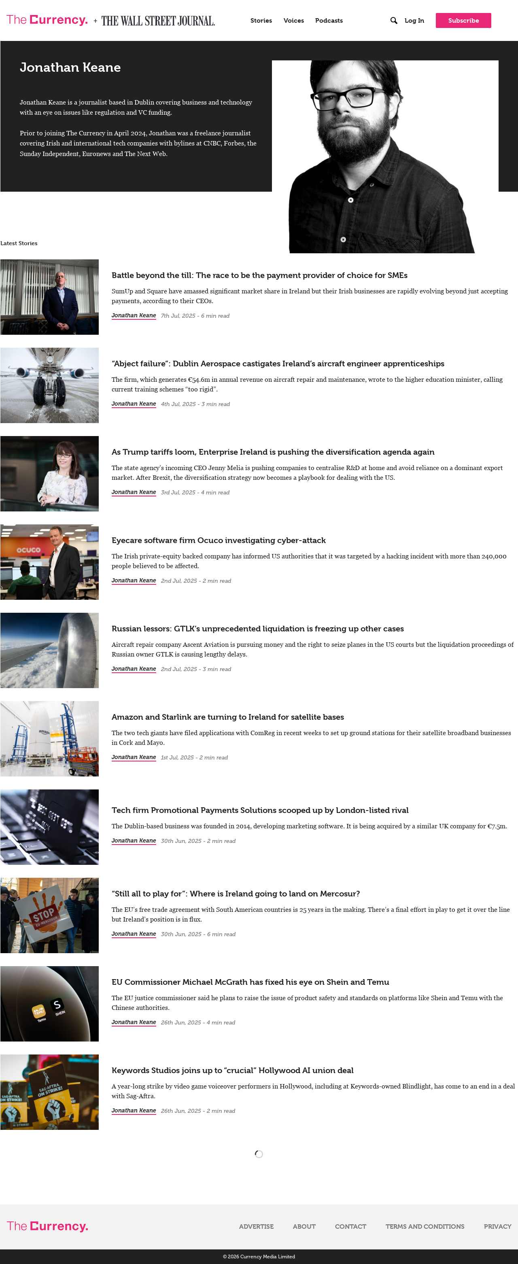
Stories (261, 20)
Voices (294, 20)
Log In (414, 20)
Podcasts (329, 20)
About (304, 1226)
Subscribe (463, 20)
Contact (350, 1226)
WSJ (108, 17)
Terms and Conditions (425, 1226)
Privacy (498, 1226)
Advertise (256, 1226)
